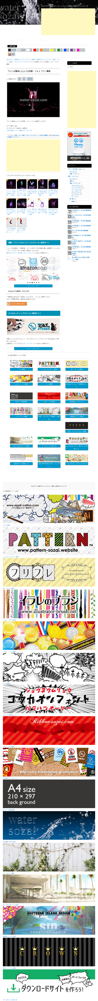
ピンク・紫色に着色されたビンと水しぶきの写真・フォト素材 (32, 212)
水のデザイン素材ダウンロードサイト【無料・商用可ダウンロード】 (65, 6)
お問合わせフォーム (45, 40)
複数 (11, 54)
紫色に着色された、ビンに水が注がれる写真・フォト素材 (11, 212)
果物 (73, 201)
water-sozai (56, 135)
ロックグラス (75, 192)
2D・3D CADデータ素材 (21, 446)
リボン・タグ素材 (49, 401)
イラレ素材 (21, 369)
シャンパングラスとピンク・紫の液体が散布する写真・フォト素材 (11, 192)
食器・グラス (25, 135)
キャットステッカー (30, 343)
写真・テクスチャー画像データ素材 (49, 418)
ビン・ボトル (75, 190)
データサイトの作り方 (49, 446)
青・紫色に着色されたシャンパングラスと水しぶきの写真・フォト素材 (21, 192)
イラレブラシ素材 (21, 416)
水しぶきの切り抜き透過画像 (80, 230)
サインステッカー (33, 286)
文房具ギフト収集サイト (21, 463)
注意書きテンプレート (77, 401)
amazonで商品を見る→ (18, 304)
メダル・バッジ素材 (21, 384)
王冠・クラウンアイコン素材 (76, 431)
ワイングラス (33, 135)
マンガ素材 (49, 384)
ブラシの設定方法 (31, 40)
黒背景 (12, 50)
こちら (36, 297)
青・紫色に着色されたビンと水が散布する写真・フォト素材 (53, 192)
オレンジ (44, 50)
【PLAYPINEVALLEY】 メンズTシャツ (49, 465)
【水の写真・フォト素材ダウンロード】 (19, 130)
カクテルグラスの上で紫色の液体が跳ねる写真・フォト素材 (42, 192)
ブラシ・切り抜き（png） (75, 169)
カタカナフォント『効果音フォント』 (77, 385)
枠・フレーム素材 (76, 369)
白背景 (21, 50)
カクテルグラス (76, 186)
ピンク (81, 50)
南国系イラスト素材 (76, 416)
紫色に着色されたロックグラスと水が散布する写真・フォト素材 (53, 212)
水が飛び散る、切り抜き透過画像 (81, 225)
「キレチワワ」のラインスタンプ (77, 463)
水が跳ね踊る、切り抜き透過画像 (81, 221)
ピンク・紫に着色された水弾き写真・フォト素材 (21, 211)
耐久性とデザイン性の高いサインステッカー (20, 253)
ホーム (12, 40)
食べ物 (71, 199)
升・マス (74, 196)
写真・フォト (18, 135)
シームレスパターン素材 (49, 369)
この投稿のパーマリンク (12, 137)
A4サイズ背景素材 (21, 401)
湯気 (71, 181)
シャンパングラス (77, 188)
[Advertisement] (68, 21)
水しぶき (72, 171)
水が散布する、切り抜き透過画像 (81, 210)
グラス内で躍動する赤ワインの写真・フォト (21, 230)
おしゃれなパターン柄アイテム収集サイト (77, 447)
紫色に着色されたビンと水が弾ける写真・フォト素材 (42, 211)
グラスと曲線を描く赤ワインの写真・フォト (11, 230)
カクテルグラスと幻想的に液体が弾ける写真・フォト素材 (32, 192)
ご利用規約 (20, 40)
